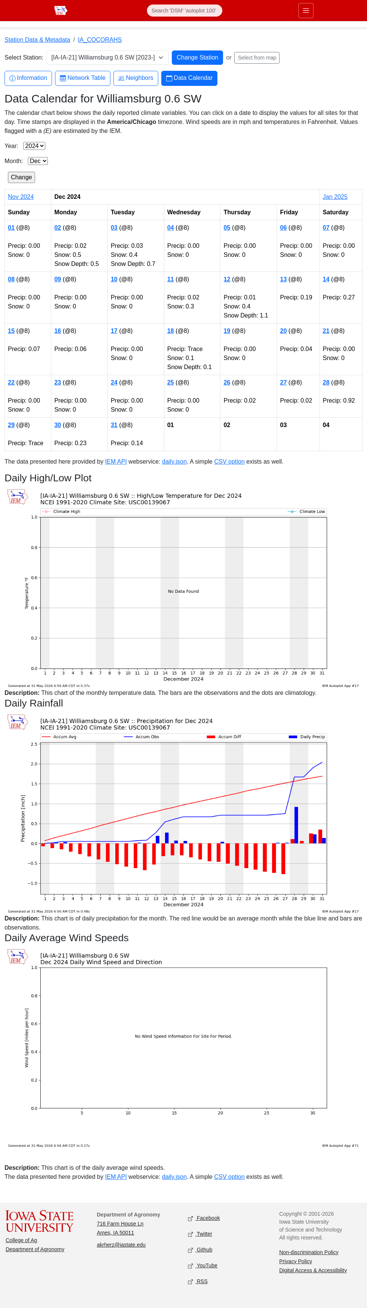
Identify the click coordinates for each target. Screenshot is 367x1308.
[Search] (184, 11)
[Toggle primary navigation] (305, 10)
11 (170, 279)
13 (283, 279)
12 (226, 279)
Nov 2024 (21, 197)
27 (283, 382)
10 (114, 279)
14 (326, 279)
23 (57, 382)
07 (326, 227)
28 (326, 382)
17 (114, 331)
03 (114, 227)
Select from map (257, 58)
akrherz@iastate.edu (121, 1245)
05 (226, 227)
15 (11, 331)
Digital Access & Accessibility (313, 1270)
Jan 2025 (335, 197)
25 (170, 382)
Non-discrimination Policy (308, 1252)
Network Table (83, 78)
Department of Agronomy (35, 1249)
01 (11, 227)
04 (170, 227)
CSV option (229, 461)
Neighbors (135, 78)
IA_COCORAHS (100, 40)
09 (57, 279)
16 (57, 331)
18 (170, 331)
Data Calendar (189, 78)
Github (200, 1250)
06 (283, 227)
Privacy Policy (295, 1261)
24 (114, 382)
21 (326, 331)
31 (114, 425)
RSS (198, 1281)
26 (226, 382)
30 (57, 425)
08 (11, 279)
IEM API (116, 461)
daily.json (174, 461)
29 (11, 425)
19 (226, 331)
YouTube (202, 1266)
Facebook (204, 1218)
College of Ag (21, 1240)
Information (28, 78)
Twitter (200, 1234)
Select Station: (24, 57)
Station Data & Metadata (37, 40)
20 (283, 331)
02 (57, 227)
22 (11, 382)
